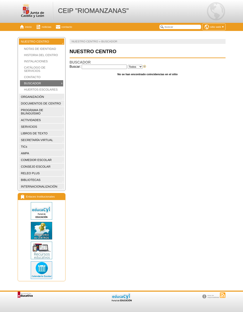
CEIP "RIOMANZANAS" (93, 10)
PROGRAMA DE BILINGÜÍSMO (32, 111)
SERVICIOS (29, 126)
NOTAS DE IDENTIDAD (40, 48)
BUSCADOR (32, 83)
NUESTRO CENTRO (35, 41)
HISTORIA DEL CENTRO (41, 55)
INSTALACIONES (36, 61)
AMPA (25, 153)
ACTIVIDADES (31, 120)
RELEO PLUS (30, 173)
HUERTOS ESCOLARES (41, 89)
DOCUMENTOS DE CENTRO (41, 103)
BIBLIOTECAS (31, 180)
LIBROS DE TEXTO (34, 133)
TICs (24, 146)
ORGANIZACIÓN (32, 96)
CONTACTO (32, 77)
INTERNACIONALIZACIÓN (39, 186)
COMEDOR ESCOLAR (36, 160)
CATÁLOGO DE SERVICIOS (35, 69)
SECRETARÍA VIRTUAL (37, 140)
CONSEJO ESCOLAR (36, 166)
